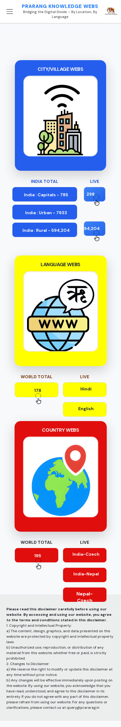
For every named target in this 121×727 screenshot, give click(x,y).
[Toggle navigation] (9, 11)
